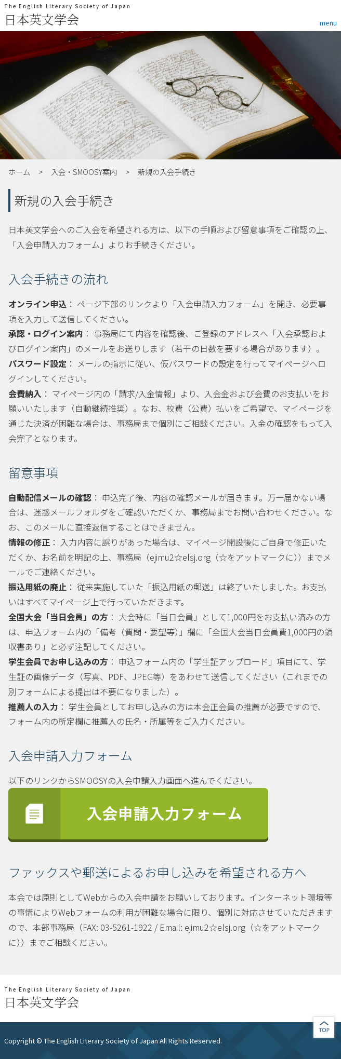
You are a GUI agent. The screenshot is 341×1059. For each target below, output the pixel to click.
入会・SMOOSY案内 (84, 171)
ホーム (19, 171)
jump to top (323, 1027)
